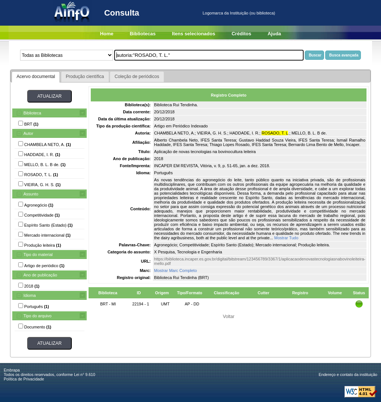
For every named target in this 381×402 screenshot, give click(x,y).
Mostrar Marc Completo (175, 270)
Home (106, 33)
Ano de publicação (40, 275)
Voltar (228, 316)
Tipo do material (37, 254)
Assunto (30, 194)
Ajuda (274, 33)
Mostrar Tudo (286, 238)
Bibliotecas (143, 33)
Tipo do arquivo (37, 316)
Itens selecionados (193, 33)
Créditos (241, 33)
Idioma (29, 295)
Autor (28, 133)
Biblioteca (32, 113)
